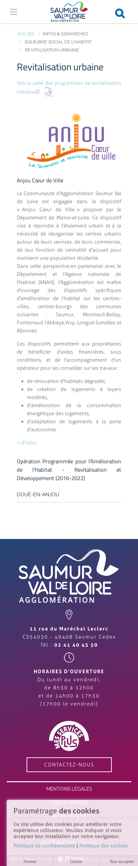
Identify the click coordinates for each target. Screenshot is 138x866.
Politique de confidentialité (44, 847)
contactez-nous (69, 765)
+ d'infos (27, 443)
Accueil (26, 33)
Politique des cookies (103, 847)
